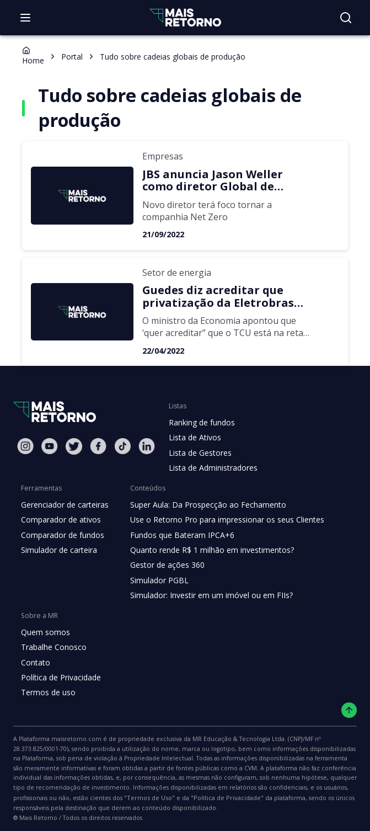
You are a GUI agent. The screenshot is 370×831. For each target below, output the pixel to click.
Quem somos (44, 632)
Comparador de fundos (60, 535)
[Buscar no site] (346, 18)
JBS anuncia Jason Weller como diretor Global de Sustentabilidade (227, 180)
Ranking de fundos (201, 422)
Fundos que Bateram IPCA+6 (177, 535)
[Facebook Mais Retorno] (98, 446)
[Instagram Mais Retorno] (25, 446)
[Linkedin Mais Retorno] (146, 446)
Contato (34, 662)
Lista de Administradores (211, 468)
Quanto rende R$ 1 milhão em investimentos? (206, 550)
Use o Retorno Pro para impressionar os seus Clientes (220, 519)
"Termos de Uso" (248, 788)
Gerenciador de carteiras (63, 504)
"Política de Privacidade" (318, 788)
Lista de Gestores (199, 453)
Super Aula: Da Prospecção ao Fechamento (202, 504)
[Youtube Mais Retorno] (49, 446)
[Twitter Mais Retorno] (74, 446)
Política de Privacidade (60, 677)
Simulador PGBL (156, 580)
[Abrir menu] (25, 17)
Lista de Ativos (193, 437)
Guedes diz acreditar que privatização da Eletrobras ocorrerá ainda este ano (211, 296)
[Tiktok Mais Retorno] (122, 446)
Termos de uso (46, 692)
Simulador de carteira (57, 550)
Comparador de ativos (59, 519)
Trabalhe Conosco (52, 647)
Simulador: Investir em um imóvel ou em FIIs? (206, 595)
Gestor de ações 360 (163, 565)
